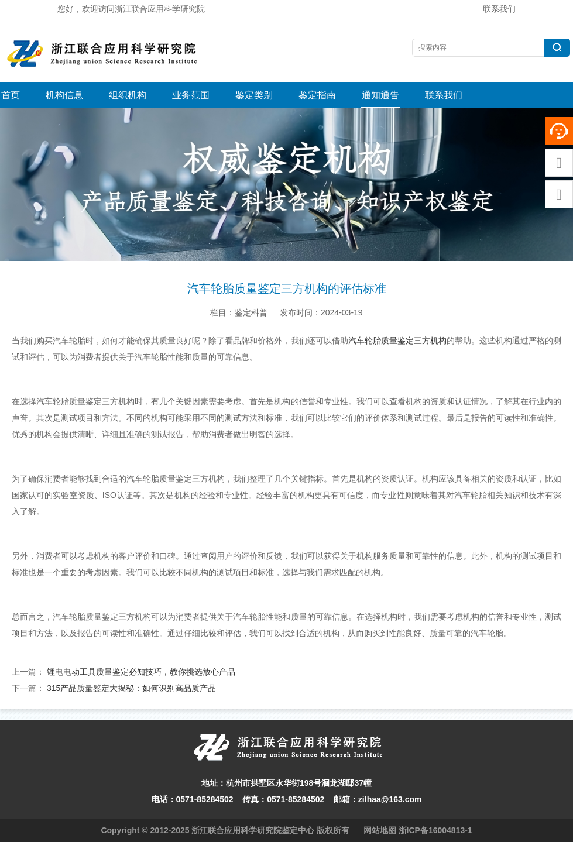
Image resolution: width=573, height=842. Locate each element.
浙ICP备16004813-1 (435, 830)
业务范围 (191, 95)
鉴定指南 (317, 95)
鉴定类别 (254, 95)
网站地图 (379, 830)
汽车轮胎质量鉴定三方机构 (397, 340)
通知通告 (380, 95)
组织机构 (127, 95)
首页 (10, 95)
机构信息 (64, 95)
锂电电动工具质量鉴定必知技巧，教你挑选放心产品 (141, 671)
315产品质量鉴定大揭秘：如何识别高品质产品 (131, 688)
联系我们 (499, 8)
